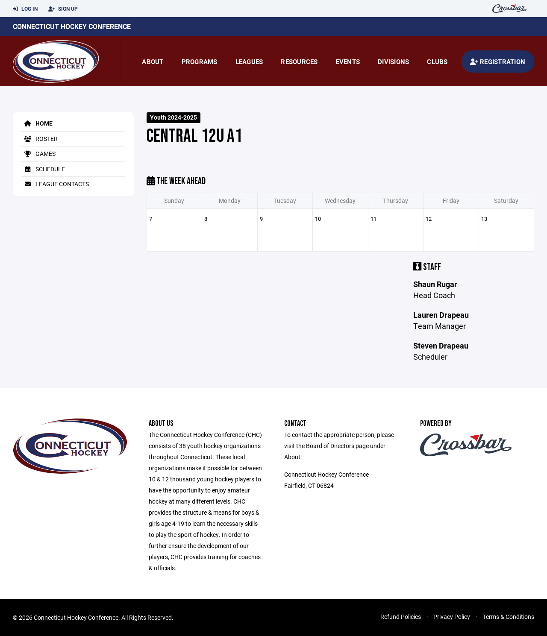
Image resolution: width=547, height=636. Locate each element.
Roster (39, 139)
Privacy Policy (451, 617)
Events (348, 61)
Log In (25, 9)
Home (37, 123)
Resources (299, 61)
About (152, 61)
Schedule (43, 169)
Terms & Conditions (508, 617)
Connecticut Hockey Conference (72, 26)
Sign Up (63, 9)
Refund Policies (400, 617)
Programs (200, 61)
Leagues (249, 61)
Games (38, 153)
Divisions (393, 61)
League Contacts (55, 184)
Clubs (437, 61)
